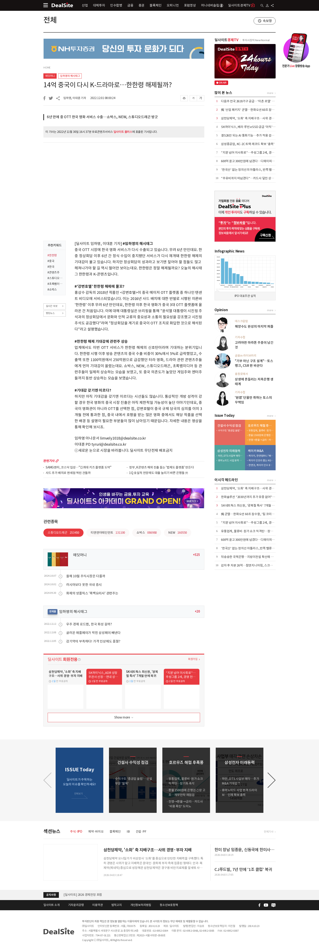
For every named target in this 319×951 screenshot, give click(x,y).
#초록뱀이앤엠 (55, 283)
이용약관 (97, 905)
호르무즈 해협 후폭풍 (261, 425)
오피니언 (173, 5)
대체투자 (99, 5)
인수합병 (116, 5)
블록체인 (156, 5)
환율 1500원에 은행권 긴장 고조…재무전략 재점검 (261, 435)
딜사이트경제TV (241, 5)
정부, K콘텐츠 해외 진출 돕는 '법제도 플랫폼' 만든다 (161, 467)
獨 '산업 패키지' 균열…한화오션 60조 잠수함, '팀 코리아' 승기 (260, 110)
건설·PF (141, 831)
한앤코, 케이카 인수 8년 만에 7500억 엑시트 (261, 465)
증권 (142, 5)
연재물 (52, 611)
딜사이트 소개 (51, 905)
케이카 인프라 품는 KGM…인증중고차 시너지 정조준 (261, 460)
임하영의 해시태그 (70, 76)
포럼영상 (190, 5)
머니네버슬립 (212, 5)
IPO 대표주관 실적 (245, 296)
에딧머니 (50, 76)
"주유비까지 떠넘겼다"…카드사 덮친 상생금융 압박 (253, 178)
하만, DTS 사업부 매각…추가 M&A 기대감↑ (230, 455)
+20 (197, 611)
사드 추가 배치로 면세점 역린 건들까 (68, 473)
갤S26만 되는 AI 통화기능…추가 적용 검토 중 (249, 135)
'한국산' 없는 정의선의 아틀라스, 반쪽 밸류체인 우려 (253, 170)
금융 (130, 5)
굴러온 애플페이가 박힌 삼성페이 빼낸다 (93, 632)
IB (128, 831)
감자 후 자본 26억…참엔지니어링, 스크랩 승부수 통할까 (256, 565)
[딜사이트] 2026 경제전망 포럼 (83, 895)
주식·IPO (76, 831)
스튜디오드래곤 (63, 532)
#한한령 (52, 255)
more (57, 460)
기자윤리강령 (76, 905)
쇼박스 (146, 532)
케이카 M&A (255, 450)
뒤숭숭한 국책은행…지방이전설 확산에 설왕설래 (251, 557)
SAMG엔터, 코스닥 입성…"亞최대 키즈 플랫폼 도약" (78, 467)
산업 (85, 5)
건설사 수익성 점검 (229, 425)
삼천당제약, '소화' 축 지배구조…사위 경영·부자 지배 (254, 118)
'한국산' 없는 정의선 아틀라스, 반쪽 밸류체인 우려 (252, 548)
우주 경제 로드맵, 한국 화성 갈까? (89, 624)
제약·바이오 (96, 831)
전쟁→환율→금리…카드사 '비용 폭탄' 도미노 (261, 440)
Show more (124, 717)
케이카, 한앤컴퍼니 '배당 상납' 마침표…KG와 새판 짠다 (261, 455)
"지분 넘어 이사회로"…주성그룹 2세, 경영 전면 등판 (254, 152)
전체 (50, 20)
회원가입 (193, 659)
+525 (196, 554)
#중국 (50, 261)
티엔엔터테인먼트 (108, 532)
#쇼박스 (52, 289)
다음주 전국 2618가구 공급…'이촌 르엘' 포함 (249, 101)
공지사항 (51, 895)
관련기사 (49, 460)
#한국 (50, 266)
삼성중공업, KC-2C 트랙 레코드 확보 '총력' (248, 144)
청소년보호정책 (169, 905)
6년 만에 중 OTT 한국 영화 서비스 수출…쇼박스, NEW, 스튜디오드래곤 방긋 (102, 117)
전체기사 (268, 831)
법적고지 (116, 905)
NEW (177, 532)
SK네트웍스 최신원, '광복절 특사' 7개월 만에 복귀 (252, 505)
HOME (47, 67)
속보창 (267, 21)
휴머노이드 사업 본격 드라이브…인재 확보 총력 (230, 460)
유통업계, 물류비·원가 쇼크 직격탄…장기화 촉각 (261, 430)
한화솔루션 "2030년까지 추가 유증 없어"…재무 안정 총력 (257, 497)
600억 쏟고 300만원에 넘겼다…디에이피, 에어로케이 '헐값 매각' (261, 161)
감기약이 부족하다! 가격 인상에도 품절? (93, 641)
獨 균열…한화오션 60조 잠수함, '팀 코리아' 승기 (251, 514)
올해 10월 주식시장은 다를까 (85, 576)
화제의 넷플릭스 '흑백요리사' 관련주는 (92, 593)
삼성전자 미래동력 (228, 450)
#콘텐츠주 (53, 272)
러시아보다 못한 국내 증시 (84, 584)
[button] (271, 780)
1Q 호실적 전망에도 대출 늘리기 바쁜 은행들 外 (158, 473)
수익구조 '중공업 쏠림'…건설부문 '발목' (230, 430)
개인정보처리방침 (140, 905)
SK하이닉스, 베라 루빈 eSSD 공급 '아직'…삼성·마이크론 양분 (260, 127)
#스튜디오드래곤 (55, 278)
